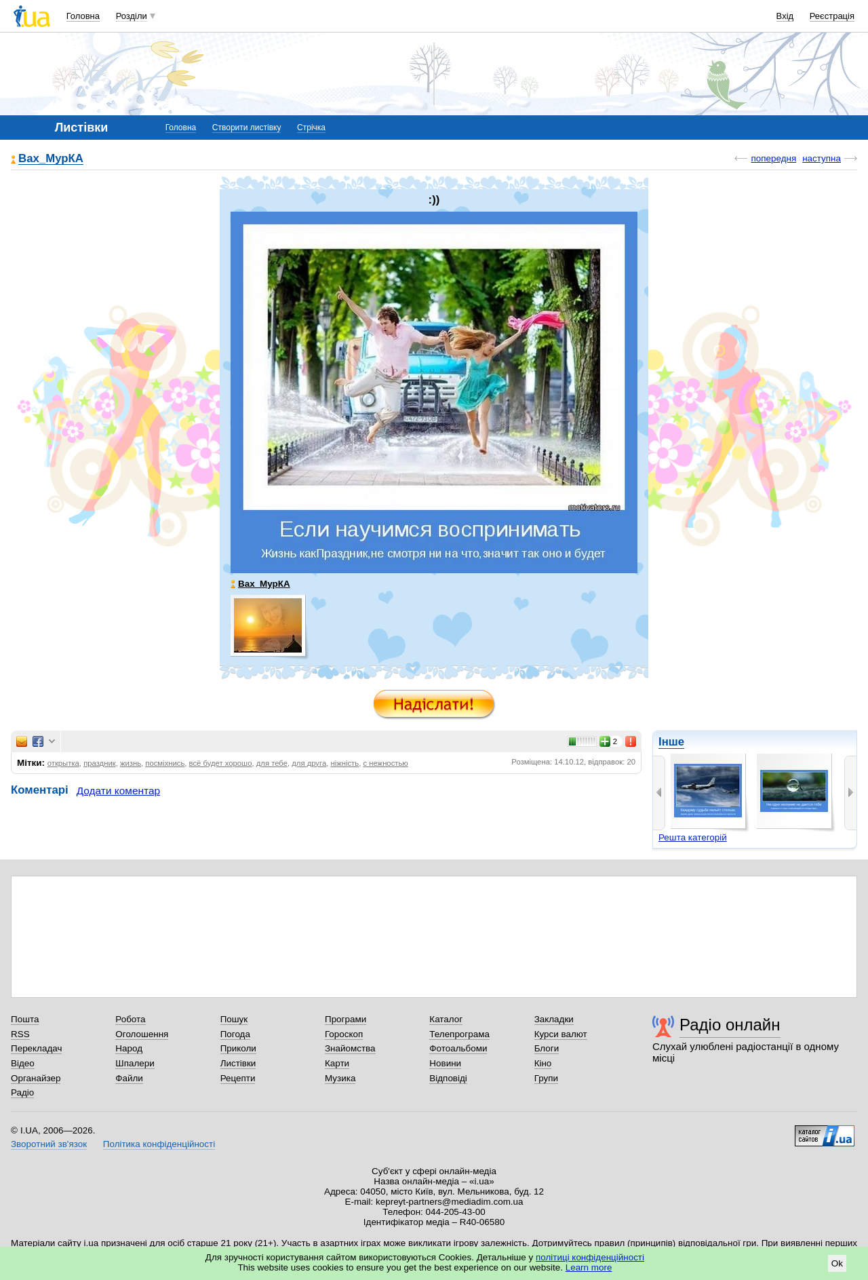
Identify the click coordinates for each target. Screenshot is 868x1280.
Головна (83, 16)
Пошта (25, 1019)
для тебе (272, 763)
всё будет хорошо (220, 763)
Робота (130, 1019)
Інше (671, 741)
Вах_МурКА (50, 159)
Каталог (445, 1019)
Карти (337, 1063)
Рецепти (238, 1078)
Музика (340, 1078)
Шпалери (134, 1063)
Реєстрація (832, 16)
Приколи (238, 1048)
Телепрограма (459, 1034)
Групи (546, 1078)
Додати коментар (118, 790)
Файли (129, 1078)
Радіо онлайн (730, 1024)
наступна (821, 158)
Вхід (785, 16)
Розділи (131, 16)
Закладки (554, 1019)
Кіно (543, 1063)
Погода (235, 1034)
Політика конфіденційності (159, 1144)
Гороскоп (344, 1034)
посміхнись (164, 763)
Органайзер (35, 1078)
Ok (837, 1263)
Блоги (546, 1048)
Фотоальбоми (458, 1048)
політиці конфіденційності (590, 1257)
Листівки (238, 1063)
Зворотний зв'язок (49, 1144)
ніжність (344, 763)
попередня (773, 158)
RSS (20, 1034)
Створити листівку (246, 127)
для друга (309, 763)
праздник (99, 763)
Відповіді (448, 1078)
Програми (345, 1019)
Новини (445, 1063)
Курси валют (560, 1034)
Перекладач (36, 1048)
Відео (23, 1063)
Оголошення (141, 1034)
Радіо (22, 1092)
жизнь (130, 763)
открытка (63, 763)
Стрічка (311, 127)
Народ (128, 1048)
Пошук (234, 1019)
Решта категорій (692, 837)
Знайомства (350, 1048)
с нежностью (385, 763)
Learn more (589, 1267)
